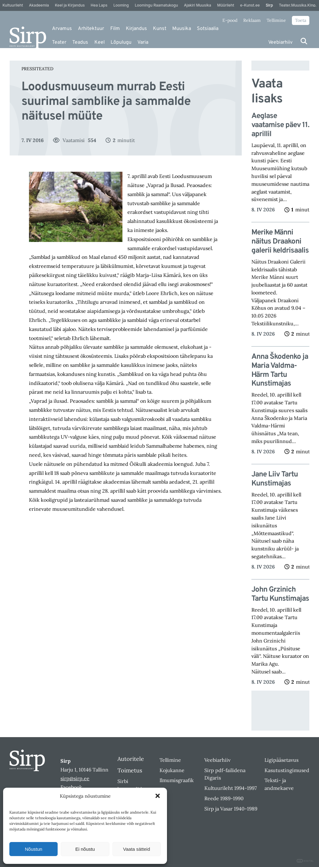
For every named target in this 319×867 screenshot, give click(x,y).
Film (115, 29)
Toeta (300, 20)
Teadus (80, 42)
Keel (99, 42)
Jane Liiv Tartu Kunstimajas (274, 479)
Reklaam (252, 20)
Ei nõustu (85, 849)
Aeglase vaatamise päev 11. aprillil (280, 125)
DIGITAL (305, 861)
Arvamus (62, 29)
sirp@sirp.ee (74, 778)
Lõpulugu (121, 42)
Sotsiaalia (207, 29)
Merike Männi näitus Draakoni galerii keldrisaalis (280, 241)
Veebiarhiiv (280, 42)
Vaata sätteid (136, 849)
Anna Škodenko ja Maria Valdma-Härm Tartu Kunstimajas (279, 370)
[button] (158, 796)
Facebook (71, 787)
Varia (142, 42)
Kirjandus (136, 29)
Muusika (181, 29)
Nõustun (33, 849)
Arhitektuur (91, 29)
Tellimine (276, 20)
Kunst (159, 29)
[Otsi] (303, 41)
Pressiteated (37, 68)
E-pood (229, 20)
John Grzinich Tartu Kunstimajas (280, 594)
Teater (59, 42)
